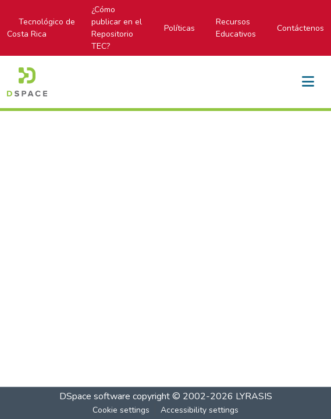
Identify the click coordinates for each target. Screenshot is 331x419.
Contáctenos (300, 28)
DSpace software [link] (94, 396)
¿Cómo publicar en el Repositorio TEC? (116, 28)
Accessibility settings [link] (200, 410)
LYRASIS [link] (254, 396)
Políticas (179, 28)
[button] (27, 81)
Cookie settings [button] (121, 410)
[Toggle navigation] (307, 82)
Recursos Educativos (236, 28)
